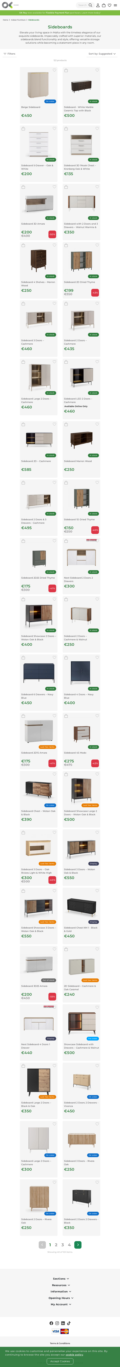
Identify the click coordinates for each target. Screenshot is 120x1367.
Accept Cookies (60, 1361)
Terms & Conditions (60, 1343)
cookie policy (74, 1354)
